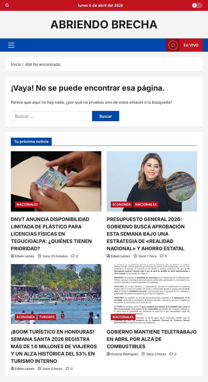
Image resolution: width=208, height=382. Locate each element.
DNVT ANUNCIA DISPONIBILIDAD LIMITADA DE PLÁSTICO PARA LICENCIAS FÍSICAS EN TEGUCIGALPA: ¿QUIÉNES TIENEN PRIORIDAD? (51, 233)
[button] (11, 45)
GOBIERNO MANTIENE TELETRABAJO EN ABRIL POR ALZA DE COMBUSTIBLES (152, 339)
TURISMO (46, 317)
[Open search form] (7, 5)
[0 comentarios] (74, 256)
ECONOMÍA (121, 204)
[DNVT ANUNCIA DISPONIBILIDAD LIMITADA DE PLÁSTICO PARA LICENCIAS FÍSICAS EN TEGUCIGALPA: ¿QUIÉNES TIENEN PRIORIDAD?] (56, 181)
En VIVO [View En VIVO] (182, 45)
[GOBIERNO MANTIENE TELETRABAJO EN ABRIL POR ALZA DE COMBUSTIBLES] (152, 294)
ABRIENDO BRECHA (104, 24)
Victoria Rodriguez (124, 354)
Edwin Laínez (24, 256)
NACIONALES (27, 204)
